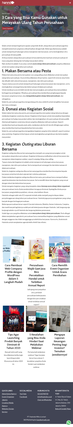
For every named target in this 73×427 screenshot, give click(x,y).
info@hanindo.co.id (44, 397)
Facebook (23, 397)
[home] (8, 3)
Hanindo (22, 210)
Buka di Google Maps (63, 409)
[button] (70, 3)
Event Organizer (8, 28)
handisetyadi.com (43, 420)
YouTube (23, 394)
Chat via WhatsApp (44, 400)
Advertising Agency (9, 394)
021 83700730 (42, 394)
